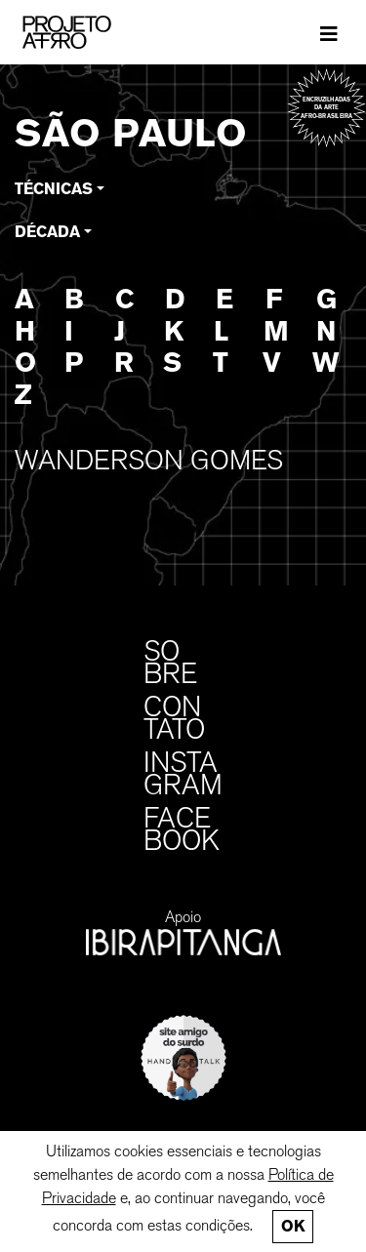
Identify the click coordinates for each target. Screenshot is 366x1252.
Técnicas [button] (54, 189)
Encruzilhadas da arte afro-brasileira (326, 107)
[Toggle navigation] (328, 33)
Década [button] (47, 231)
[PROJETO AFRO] (97, 32)
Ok (293, 1226)
